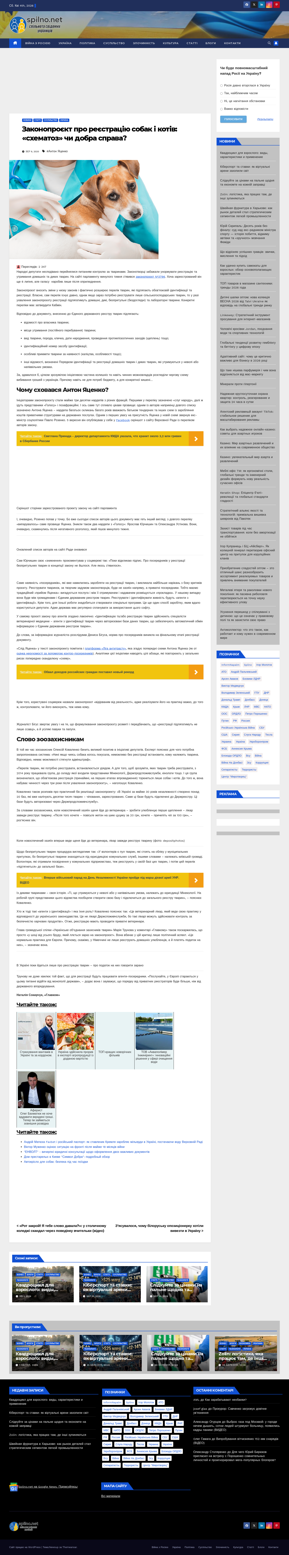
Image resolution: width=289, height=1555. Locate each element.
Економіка (244, 1343)
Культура (170, 43)
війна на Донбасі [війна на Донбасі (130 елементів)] (232, 762)
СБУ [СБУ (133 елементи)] (261, 727)
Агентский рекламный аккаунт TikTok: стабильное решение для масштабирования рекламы (247, 415)
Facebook (123, 420)
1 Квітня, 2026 (28, 1365)
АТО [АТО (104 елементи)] (224, 671)
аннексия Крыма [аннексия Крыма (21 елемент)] (241, 748)
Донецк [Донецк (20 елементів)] (263, 699)
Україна (65, 43)
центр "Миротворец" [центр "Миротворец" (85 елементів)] (234, 776)
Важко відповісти (234, 109)
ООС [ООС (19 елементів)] (224, 713)
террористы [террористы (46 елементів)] (249, 769)
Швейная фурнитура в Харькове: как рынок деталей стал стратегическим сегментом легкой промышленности (246, 212)
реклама (257, 1343)
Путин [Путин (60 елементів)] (225, 720)
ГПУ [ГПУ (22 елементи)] (256, 692)
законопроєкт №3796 (150, 276)
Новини (27, 120)
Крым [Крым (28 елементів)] (236, 706)
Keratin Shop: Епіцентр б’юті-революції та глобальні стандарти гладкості (244, 497)
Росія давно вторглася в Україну (245, 85)
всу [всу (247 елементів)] (248, 755)
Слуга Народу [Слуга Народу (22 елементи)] (252, 734)
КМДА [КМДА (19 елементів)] (225, 706)
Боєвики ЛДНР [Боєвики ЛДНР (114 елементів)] (251, 678)
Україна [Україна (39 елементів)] (240, 741)
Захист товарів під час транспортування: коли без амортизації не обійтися (248, 532)
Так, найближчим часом (239, 93)
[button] (269, 43)
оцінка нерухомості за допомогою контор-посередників (55, 653)
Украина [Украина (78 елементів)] (226, 741)
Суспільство (114, 43)
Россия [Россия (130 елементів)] (245, 720)
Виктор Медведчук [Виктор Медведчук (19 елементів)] (233, 685)
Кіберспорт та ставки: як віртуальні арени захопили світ (107, 1289)
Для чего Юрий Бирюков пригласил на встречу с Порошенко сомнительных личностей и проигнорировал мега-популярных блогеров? (234, 1456)
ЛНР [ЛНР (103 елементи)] (247, 706)
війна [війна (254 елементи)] (258, 755)
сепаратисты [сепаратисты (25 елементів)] (229, 769)
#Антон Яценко (57, 151)
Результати (265, 119)
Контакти (232, 43)
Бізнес (20, 1275)
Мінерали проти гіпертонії (238, 384)
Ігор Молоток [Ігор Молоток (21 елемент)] (264, 664)
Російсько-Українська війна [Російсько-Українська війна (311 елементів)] (238, 727)
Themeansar (69, 1547)
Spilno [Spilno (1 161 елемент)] (248, 664)
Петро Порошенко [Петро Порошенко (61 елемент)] (256, 713)
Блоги (211, 43)
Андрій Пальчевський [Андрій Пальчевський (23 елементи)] (244, 671)
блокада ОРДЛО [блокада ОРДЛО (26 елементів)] (232, 755)
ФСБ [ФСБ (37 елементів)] (224, 748)
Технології (22, 1280)
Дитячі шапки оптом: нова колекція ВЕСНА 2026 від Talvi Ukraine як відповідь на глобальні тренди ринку (246, 301)
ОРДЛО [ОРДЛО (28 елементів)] (236, 713)
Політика (87, 43)
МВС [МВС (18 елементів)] (257, 706)
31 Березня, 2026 (98, 1365)
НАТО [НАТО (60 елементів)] (267, 706)
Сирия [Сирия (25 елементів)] (235, 734)
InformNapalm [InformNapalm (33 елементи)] (231, 664)
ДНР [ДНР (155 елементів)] (266, 692)
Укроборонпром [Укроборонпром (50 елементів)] (258, 741)
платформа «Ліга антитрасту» (105, 648)
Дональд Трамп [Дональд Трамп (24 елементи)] (231, 699)
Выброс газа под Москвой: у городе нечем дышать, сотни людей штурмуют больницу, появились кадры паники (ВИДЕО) (236, 1426)
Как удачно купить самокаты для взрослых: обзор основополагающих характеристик (246, 269)
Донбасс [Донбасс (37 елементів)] (250, 699)
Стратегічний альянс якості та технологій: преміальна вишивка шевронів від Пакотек (243, 514)
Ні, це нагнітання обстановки (242, 101)
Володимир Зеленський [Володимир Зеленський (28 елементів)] (236, 692)
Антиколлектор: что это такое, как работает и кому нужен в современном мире (248, 634)
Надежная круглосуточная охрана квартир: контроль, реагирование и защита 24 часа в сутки (245, 398)
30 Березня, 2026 (166, 1365)
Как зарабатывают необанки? (226, 1399)
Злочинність (144, 43)
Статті (192, 43)
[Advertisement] (110, 86)
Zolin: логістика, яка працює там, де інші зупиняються (241, 1358)
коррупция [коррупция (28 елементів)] (262, 762)
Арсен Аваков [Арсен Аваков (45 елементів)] (230, 678)
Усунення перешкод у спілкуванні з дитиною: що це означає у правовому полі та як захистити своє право (247, 616)
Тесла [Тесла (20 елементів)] (268, 734)
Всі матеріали (110, 1496)
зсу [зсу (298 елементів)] (249, 762)
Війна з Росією (38, 43)
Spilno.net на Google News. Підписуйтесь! (43, 1486)
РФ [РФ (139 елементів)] (235, 720)
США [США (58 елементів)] (224, 734)
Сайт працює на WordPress (25, 1547)
